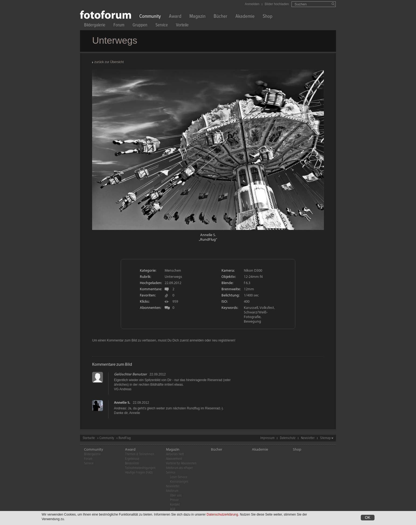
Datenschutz (288, 438)
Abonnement (174, 459)
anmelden (196, 340)
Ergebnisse (132, 459)
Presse (174, 500)
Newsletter (308, 438)
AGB (172, 509)
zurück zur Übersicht (109, 62)
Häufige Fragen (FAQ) (139, 472)
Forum (118, 25)
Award (175, 17)
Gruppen (140, 25)
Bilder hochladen (277, 4)
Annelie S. (208, 234)
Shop (267, 17)
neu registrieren (223, 340)
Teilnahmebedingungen (140, 468)
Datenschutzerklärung (222, 515)
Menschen (173, 270)
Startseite (89, 438)
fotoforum (172, 491)
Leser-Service (178, 477)
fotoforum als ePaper (179, 468)
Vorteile (182, 25)
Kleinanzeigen (179, 481)
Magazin (197, 17)
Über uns (176, 495)
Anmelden (252, 4)
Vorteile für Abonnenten (181, 463)
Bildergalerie (94, 25)
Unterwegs (173, 276)
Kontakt (175, 504)
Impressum (267, 438)
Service (161, 25)
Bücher (220, 17)
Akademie (245, 17)
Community (150, 17)
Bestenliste (132, 463)
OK (367, 518)
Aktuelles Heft (175, 454)
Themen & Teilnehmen (139, 454)
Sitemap (325, 438)
